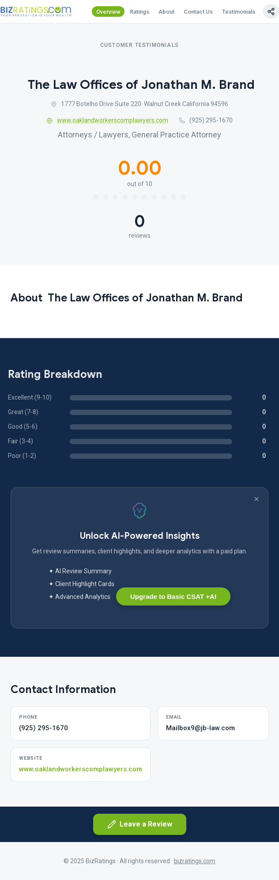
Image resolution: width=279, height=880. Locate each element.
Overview (108, 11)
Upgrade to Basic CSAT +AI (173, 596)
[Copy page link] (271, 11)
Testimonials (238, 11)
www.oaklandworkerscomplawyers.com (107, 120)
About (166, 11)
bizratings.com (194, 861)
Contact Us (198, 11)
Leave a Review (139, 824)
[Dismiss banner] (256, 499)
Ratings (139, 11)
